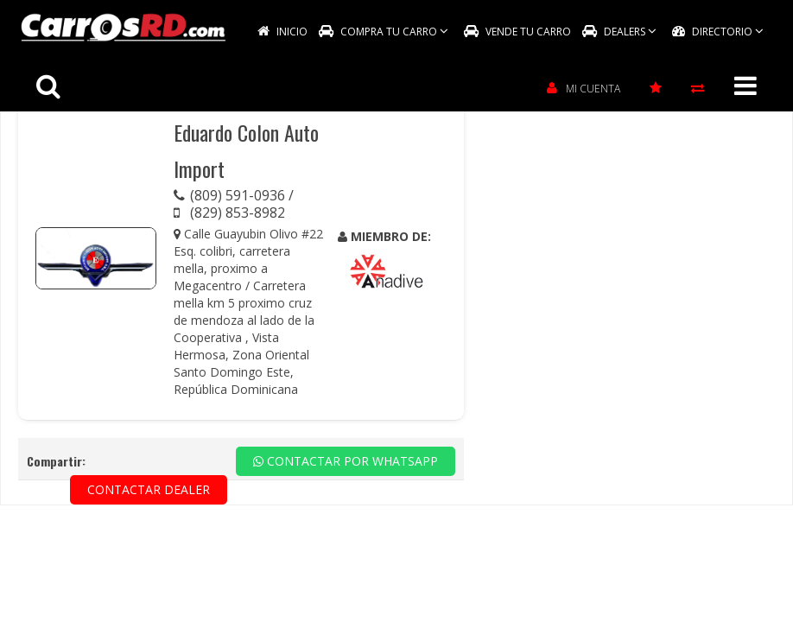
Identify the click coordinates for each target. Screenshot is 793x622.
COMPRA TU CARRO (383, 31)
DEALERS (619, 31)
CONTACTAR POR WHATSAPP (345, 461)
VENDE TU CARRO (517, 31)
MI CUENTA (583, 88)
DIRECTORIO (718, 31)
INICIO (282, 31)
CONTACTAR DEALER (148, 489)
